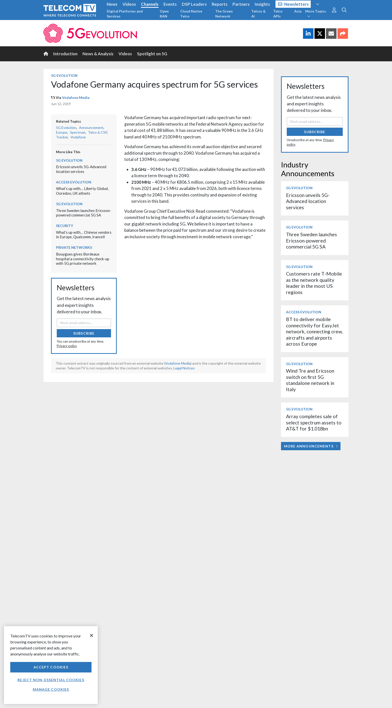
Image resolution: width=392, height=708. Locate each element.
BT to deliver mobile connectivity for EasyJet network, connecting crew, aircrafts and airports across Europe (314, 331)
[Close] (91, 635)
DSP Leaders (194, 4)
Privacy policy (67, 346)
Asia (298, 11)
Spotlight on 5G (152, 53)
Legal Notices (184, 368)
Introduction (65, 53)
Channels (149, 4)
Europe (61, 132)
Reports (220, 4)
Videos (129, 4)
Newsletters (293, 4)
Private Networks (74, 247)
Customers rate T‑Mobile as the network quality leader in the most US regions (314, 283)
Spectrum (77, 132)
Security (64, 225)
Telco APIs (277, 13)
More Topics (315, 13)
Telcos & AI (258, 13)
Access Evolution (73, 182)
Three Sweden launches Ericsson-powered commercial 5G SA (83, 212)
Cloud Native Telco (191, 13)
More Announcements (311, 446)
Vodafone (78, 137)
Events (170, 4)
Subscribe (83, 333)
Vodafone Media (76, 97)
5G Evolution (64, 75)
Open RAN (164, 13)
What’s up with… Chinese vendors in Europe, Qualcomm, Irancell (84, 234)
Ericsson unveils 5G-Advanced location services (81, 169)
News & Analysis (98, 53)
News (112, 4)
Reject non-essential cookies (51, 680)
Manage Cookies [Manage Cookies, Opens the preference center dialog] (51, 689)
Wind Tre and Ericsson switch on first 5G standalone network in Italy (310, 380)
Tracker (62, 137)
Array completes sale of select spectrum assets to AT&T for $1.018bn (314, 422)
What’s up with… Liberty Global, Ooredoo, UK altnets (82, 190)
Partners (241, 4)
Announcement (91, 127)
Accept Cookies (51, 667)
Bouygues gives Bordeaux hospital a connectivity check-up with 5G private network (82, 259)
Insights (262, 4)
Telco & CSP (97, 132)
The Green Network (224, 13)
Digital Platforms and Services (125, 13)
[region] (51, 665)
